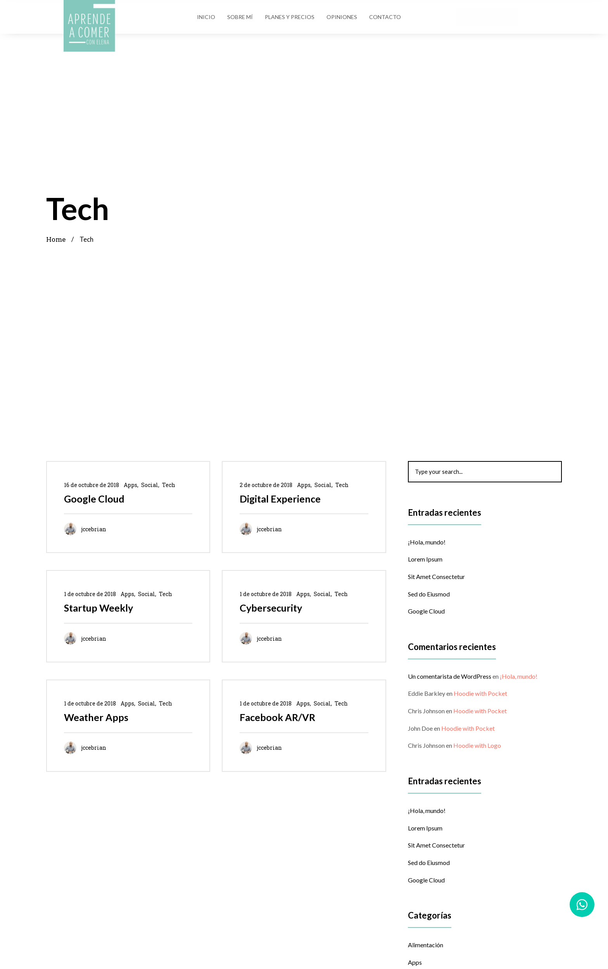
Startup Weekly (98, 608)
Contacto (385, 17)
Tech (168, 485)
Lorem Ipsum (425, 559)
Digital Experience (280, 498)
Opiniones (341, 17)
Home (56, 239)
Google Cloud (94, 498)
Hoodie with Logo (477, 745)
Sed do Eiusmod (429, 594)
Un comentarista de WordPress (449, 676)
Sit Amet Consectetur (436, 576)
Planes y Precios (289, 17)
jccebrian (93, 529)
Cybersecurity (271, 608)
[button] (487, 16)
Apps (130, 485)
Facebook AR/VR (277, 717)
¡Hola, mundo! (427, 542)
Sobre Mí (240, 17)
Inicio (206, 17)
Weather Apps (96, 717)
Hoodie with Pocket (480, 693)
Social (149, 485)
